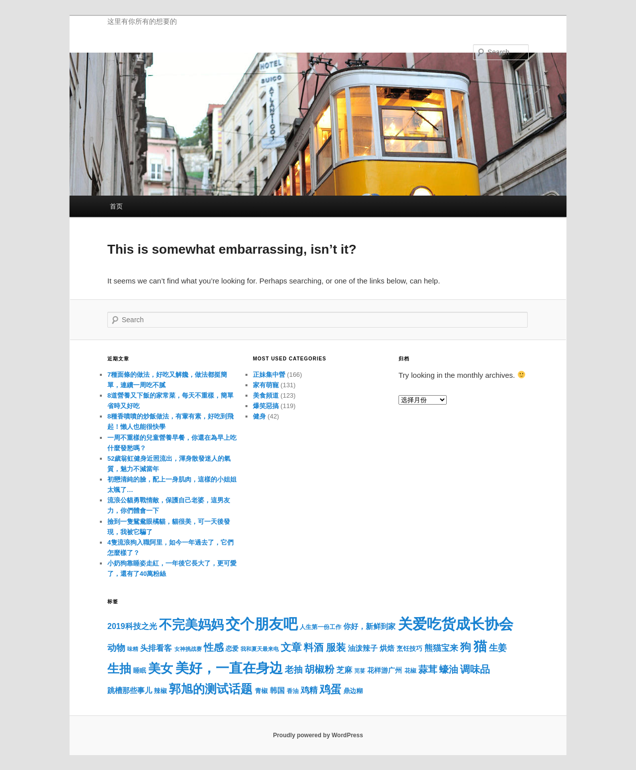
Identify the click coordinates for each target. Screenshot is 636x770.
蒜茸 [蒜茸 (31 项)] (427, 669)
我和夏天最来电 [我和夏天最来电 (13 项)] (259, 649)
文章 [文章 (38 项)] (291, 647)
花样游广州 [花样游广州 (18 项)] (384, 670)
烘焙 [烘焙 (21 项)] (387, 648)
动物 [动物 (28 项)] (116, 648)
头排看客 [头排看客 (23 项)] (156, 647)
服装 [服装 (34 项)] (336, 647)
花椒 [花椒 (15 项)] (410, 670)
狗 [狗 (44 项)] (465, 647)
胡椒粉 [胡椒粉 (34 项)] (319, 669)
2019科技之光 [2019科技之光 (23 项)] (132, 626)
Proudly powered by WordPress (318, 735)
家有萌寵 (266, 385)
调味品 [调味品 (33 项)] (475, 669)
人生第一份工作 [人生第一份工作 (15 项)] (320, 627)
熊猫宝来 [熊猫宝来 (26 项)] (441, 648)
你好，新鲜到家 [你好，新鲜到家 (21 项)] (369, 626)
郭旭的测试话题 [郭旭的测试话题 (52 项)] (210, 689)
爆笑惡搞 (266, 406)
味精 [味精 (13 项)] (132, 649)
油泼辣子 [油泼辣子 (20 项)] (363, 648)
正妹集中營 (269, 374)
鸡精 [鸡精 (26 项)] (309, 690)
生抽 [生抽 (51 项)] (119, 668)
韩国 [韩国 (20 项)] (277, 691)
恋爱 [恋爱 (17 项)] (232, 648)
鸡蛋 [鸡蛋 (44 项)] (330, 689)
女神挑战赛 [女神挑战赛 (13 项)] (188, 649)
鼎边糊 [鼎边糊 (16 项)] (353, 691)
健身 (259, 416)
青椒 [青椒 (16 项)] (261, 691)
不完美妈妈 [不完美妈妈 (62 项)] (191, 624)
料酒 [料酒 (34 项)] (313, 647)
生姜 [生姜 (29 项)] (498, 647)
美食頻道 (266, 395)
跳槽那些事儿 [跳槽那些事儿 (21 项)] (129, 690)
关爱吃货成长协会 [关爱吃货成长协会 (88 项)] (455, 624)
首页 (116, 206)
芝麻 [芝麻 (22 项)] (344, 670)
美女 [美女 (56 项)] (160, 668)
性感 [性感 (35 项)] (214, 647)
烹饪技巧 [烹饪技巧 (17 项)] (409, 648)
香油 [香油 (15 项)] (293, 691)
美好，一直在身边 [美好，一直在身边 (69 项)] (229, 668)
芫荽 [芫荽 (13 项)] (359, 671)
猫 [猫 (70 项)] (480, 646)
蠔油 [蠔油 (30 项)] (448, 669)
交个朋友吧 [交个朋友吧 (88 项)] (262, 624)
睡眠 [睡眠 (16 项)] (139, 670)
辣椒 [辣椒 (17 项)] (160, 691)
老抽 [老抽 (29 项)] (294, 669)
